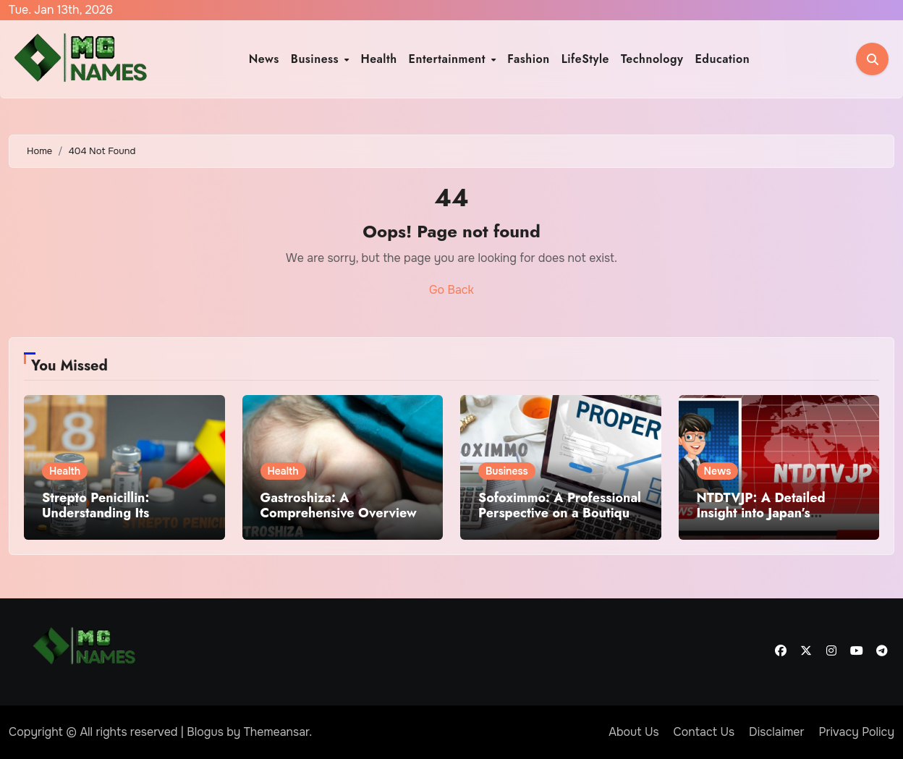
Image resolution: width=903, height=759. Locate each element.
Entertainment (449, 59)
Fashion (528, 59)
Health (378, 59)
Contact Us (704, 731)
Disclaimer (776, 731)
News (264, 59)
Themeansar (277, 731)
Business (317, 59)
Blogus (205, 731)
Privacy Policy (856, 731)
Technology (652, 59)
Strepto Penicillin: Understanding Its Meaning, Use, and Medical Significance (104, 521)
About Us (633, 731)
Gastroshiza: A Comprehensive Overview (338, 505)
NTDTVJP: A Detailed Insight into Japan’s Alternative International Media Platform (770, 521)
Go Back (451, 289)
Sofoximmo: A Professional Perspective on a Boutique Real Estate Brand (559, 513)
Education (722, 59)
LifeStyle (585, 59)
